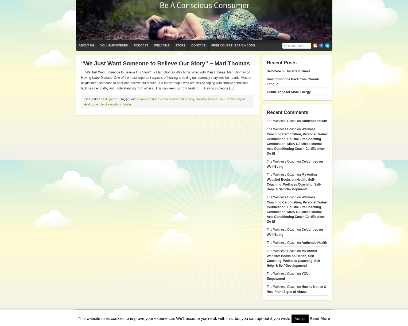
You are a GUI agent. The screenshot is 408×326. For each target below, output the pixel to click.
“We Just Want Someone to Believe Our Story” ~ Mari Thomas (165, 63)
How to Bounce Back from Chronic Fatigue (293, 81)
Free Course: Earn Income (233, 45)
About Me (87, 45)
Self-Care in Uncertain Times (288, 71)
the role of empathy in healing (113, 104)
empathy (201, 99)
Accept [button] (300, 319)
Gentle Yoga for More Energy (289, 92)
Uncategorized (108, 99)
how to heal (215, 99)
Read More (320, 318)
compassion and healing (178, 99)
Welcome (161, 45)
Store (180, 45)
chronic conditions (149, 99)
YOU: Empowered (114, 45)
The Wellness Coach (204, 20)
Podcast (141, 45)
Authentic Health (314, 121)
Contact (198, 45)
